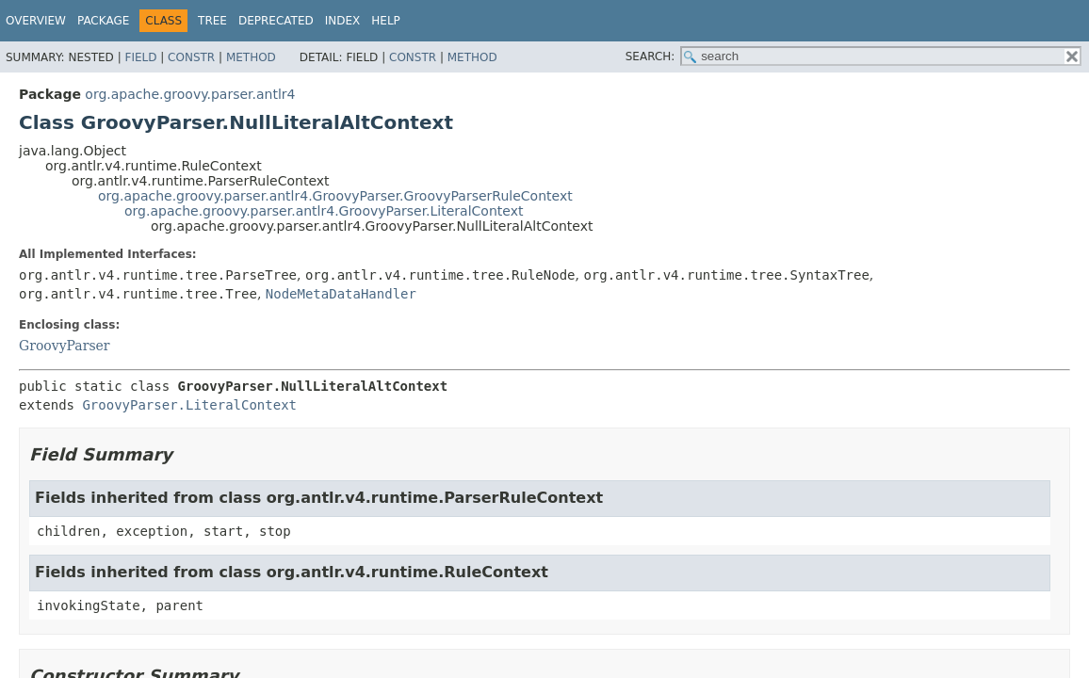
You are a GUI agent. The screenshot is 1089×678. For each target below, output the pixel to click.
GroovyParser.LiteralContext (189, 404)
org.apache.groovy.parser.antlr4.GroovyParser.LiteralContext (323, 210)
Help (385, 20)
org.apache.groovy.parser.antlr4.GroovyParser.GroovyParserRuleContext (335, 195)
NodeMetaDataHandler (341, 293)
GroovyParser (64, 345)
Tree (212, 20)
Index (343, 20)
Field (140, 57)
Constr (191, 57)
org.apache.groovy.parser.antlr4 (190, 94)
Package (103, 20)
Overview (36, 20)
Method (251, 57)
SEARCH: (650, 56)
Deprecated (276, 20)
